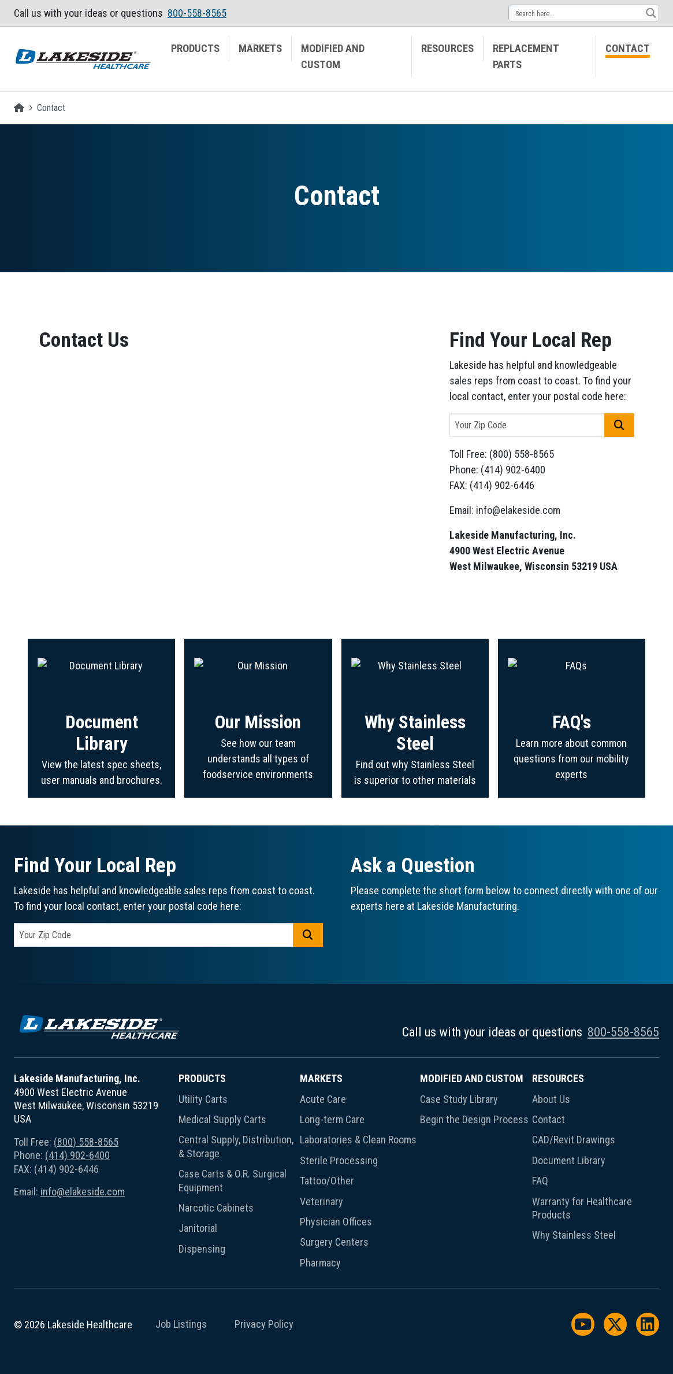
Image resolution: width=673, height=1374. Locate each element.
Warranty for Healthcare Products (582, 1208)
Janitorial (198, 1228)
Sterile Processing (339, 1160)
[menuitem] (195, 56)
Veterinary (321, 1201)
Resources (447, 48)
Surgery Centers (334, 1242)
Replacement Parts (526, 56)
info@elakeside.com (82, 1192)
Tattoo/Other (327, 1181)
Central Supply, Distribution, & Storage (236, 1146)
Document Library (568, 1160)
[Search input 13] (576, 13)
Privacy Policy (264, 1324)
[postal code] (527, 425)
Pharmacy (320, 1263)
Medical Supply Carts (222, 1119)
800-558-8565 (197, 13)
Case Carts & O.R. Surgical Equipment (233, 1180)
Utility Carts (203, 1099)
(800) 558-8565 (86, 1142)
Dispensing (202, 1249)
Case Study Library (459, 1099)
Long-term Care (332, 1119)
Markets (260, 48)
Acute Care (323, 1099)
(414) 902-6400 (77, 1155)
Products (195, 48)
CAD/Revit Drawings (573, 1140)
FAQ (540, 1181)
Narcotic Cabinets (216, 1208)
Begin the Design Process (474, 1119)
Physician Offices (336, 1222)
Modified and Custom (333, 56)
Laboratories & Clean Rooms (358, 1140)
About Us (551, 1099)
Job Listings (181, 1324)
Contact (627, 48)
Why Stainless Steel (574, 1235)
